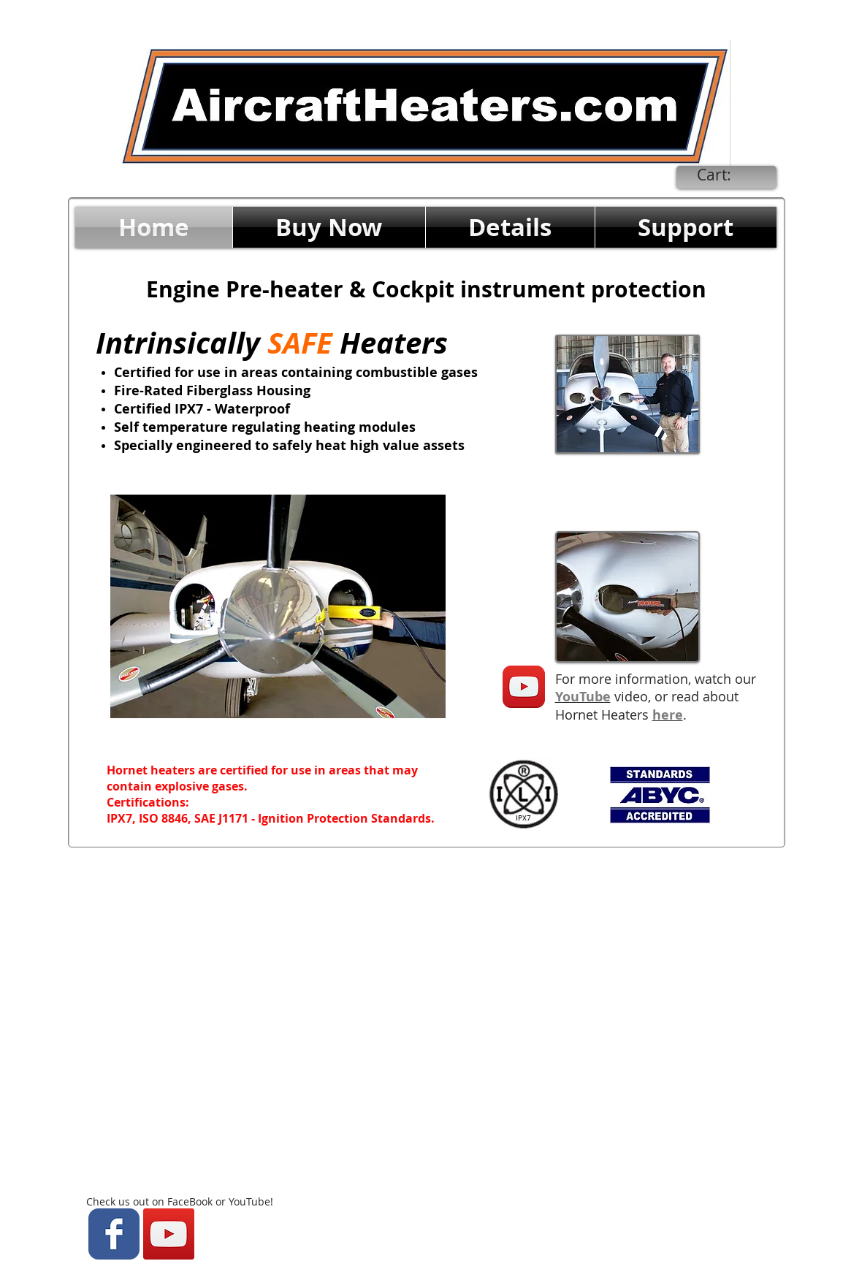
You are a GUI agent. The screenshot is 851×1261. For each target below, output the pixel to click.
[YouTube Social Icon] (168, 1234)
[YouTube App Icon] (524, 687)
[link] (725, 175)
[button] (329, 227)
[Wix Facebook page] (114, 1234)
